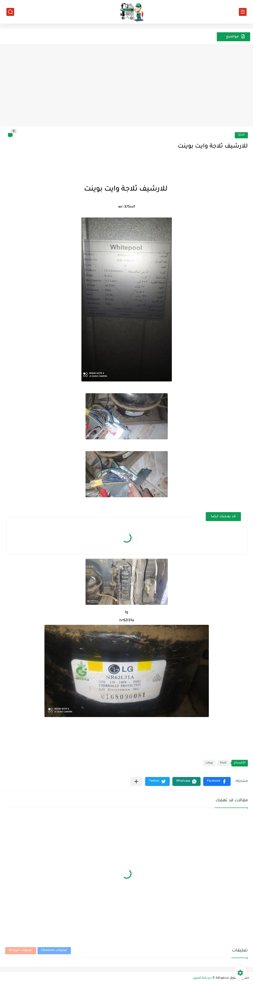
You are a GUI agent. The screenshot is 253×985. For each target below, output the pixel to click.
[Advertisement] (126, 88)
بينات (209, 763)
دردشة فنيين (202, 978)
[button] (217, 781)
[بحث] (10, 12)
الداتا (241, 135)
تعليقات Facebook (54, 950)
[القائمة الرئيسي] (243, 12)
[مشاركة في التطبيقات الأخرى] (136, 781)
